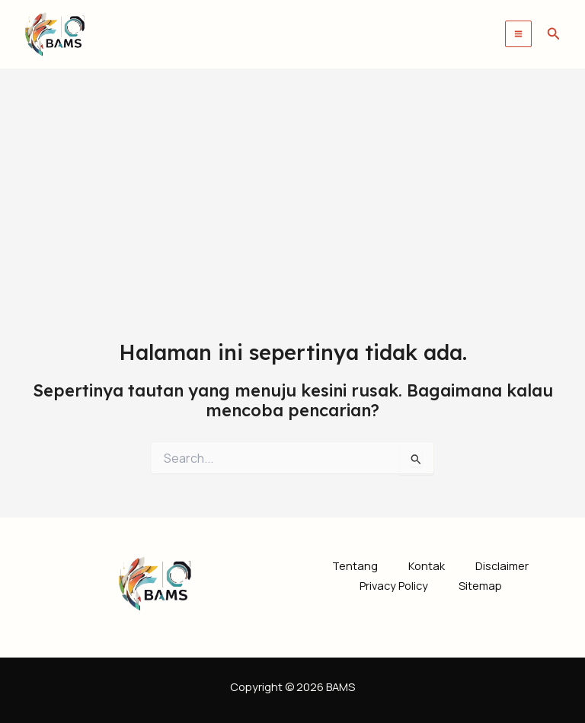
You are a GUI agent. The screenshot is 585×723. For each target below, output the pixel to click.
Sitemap (480, 585)
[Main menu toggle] (518, 34)
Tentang (355, 565)
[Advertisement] (292, 182)
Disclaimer (502, 565)
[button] (554, 34)
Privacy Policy (394, 585)
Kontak (426, 565)
